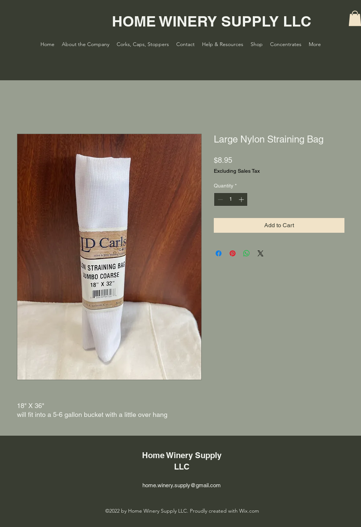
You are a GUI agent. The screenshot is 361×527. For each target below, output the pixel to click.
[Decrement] (219, 199)
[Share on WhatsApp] (246, 253)
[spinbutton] (230, 199)
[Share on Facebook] (218, 253)
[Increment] (242, 199)
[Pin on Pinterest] (232, 253)
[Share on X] (260, 253)
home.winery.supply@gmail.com (181, 485)
